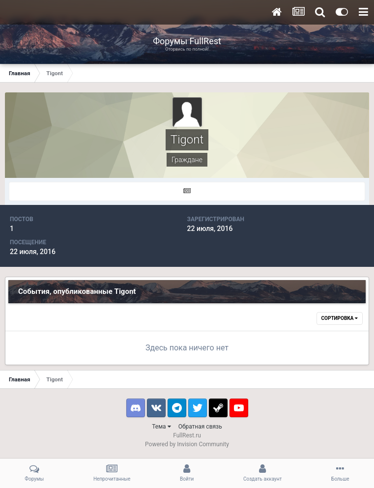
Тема (161, 426)
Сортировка (339, 318)
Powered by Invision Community (187, 444)
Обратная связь (200, 426)
